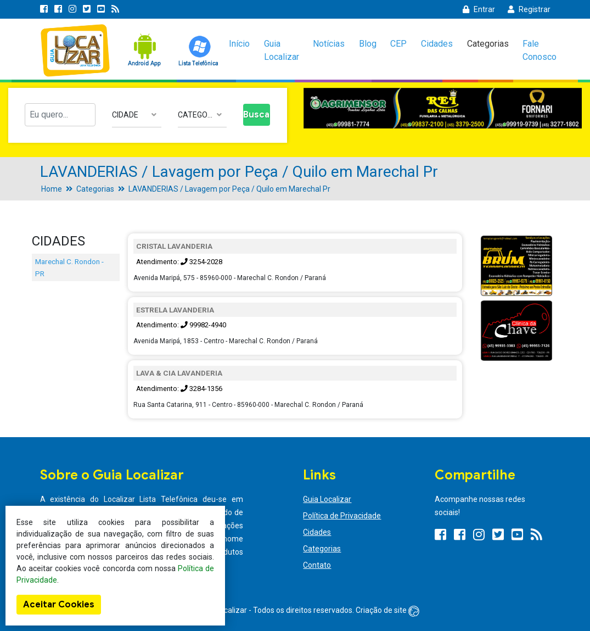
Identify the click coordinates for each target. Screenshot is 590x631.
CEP (398, 43)
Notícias (329, 43)
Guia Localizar (281, 50)
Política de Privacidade (342, 515)
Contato (317, 565)
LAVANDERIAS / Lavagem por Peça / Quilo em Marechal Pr (229, 189)
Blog (368, 43)
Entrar (479, 9)
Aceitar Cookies (58, 604)
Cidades (437, 43)
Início (239, 43)
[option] (443, 108)
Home (51, 189)
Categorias (488, 43)
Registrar (529, 9)
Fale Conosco (539, 50)
